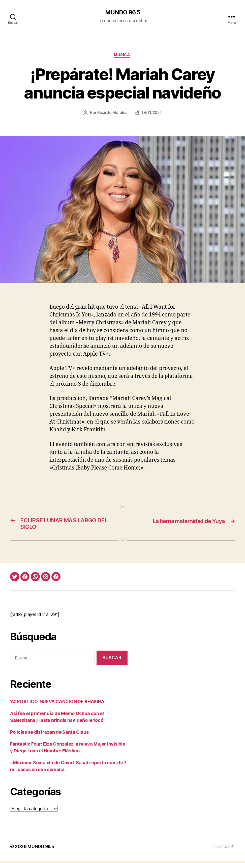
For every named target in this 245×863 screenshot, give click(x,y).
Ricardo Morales (112, 113)
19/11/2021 (151, 113)
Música (122, 55)
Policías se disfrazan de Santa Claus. (50, 734)
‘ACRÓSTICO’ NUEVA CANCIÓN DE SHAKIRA (57, 703)
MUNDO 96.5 (122, 13)
